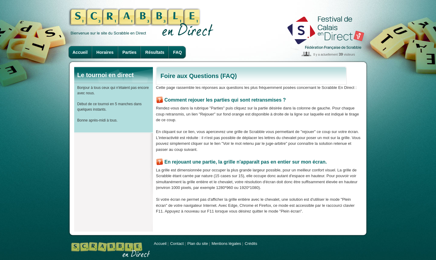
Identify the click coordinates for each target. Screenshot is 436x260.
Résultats (154, 52)
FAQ (177, 52)
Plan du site (197, 243)
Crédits (251, 243)
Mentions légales (226, 243)
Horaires (105, 52)
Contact (177, 243)
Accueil (80, 52)
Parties (129, 52)
